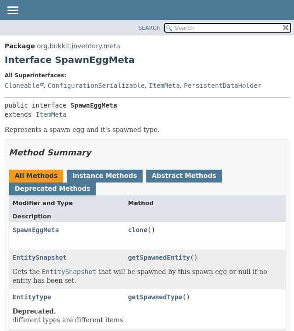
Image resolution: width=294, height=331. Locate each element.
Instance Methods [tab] (104, 175)
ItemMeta (164, 85)
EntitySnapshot (39, 257)
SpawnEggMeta (35, 230)
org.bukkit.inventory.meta (78, 46)
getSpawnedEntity (159, 257)
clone (137, 230)
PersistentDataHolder (223, 85)
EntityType (31, 297)
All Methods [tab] (36, 175)
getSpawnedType (155, 297)
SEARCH (149, 28)
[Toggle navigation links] (12, 11)
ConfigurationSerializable (96, 85)
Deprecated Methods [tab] (52, 188)
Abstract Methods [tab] (184, 175)
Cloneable (22, 85)
